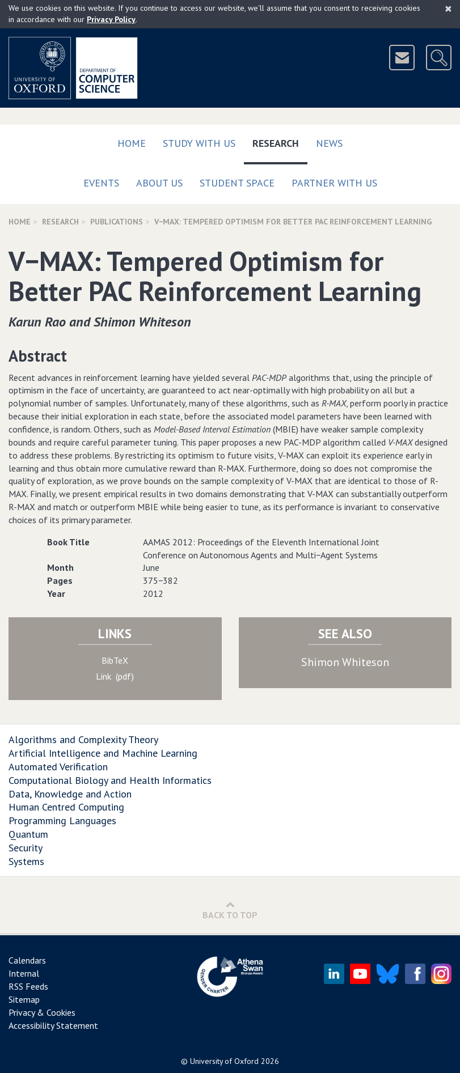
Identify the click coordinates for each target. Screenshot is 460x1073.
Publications (116, 222)
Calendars (27, 960)
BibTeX (115, 660)
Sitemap (24, 999)
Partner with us (334, 182)
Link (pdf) (115, 676)
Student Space (237, 182)
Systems (26, 861)
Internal (24, 973)
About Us (159, 182)
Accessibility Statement (53, 1025)
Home (131, 143)
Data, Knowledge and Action (70, 793)
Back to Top (230, 910)
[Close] (448, 8)
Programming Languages (62, 820)
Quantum (28, 834)
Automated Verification (58, 766)
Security (26, 847)
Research (279, 141)
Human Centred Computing (66, 806)
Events (101, 182)
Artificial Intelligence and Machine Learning (103, 753)
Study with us (199, 143)
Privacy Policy (111, 19)
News (329, 143)
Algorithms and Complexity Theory (83, 739)
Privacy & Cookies (42, 1012)
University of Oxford (224, 1061)
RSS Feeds (28, 986)
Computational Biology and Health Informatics (110, 780)
